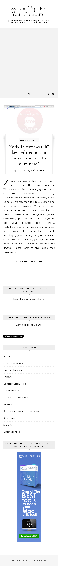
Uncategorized (11, 431)
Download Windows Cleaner (29, 298)
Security (7, 425)
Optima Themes (38, 560)
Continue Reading (29, 261)
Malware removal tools (16, 397)
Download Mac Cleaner (29, 324)
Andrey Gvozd (38, 170)
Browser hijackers (13, 370)
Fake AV (7, 376)
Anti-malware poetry (15, 363)
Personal (8, 404)
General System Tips (14, 383)
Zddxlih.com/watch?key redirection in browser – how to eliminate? (29, 155)
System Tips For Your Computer (29, 11)
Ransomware (10, 418)
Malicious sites (29, 140)
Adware (7, 356)
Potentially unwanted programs (21, 411)
